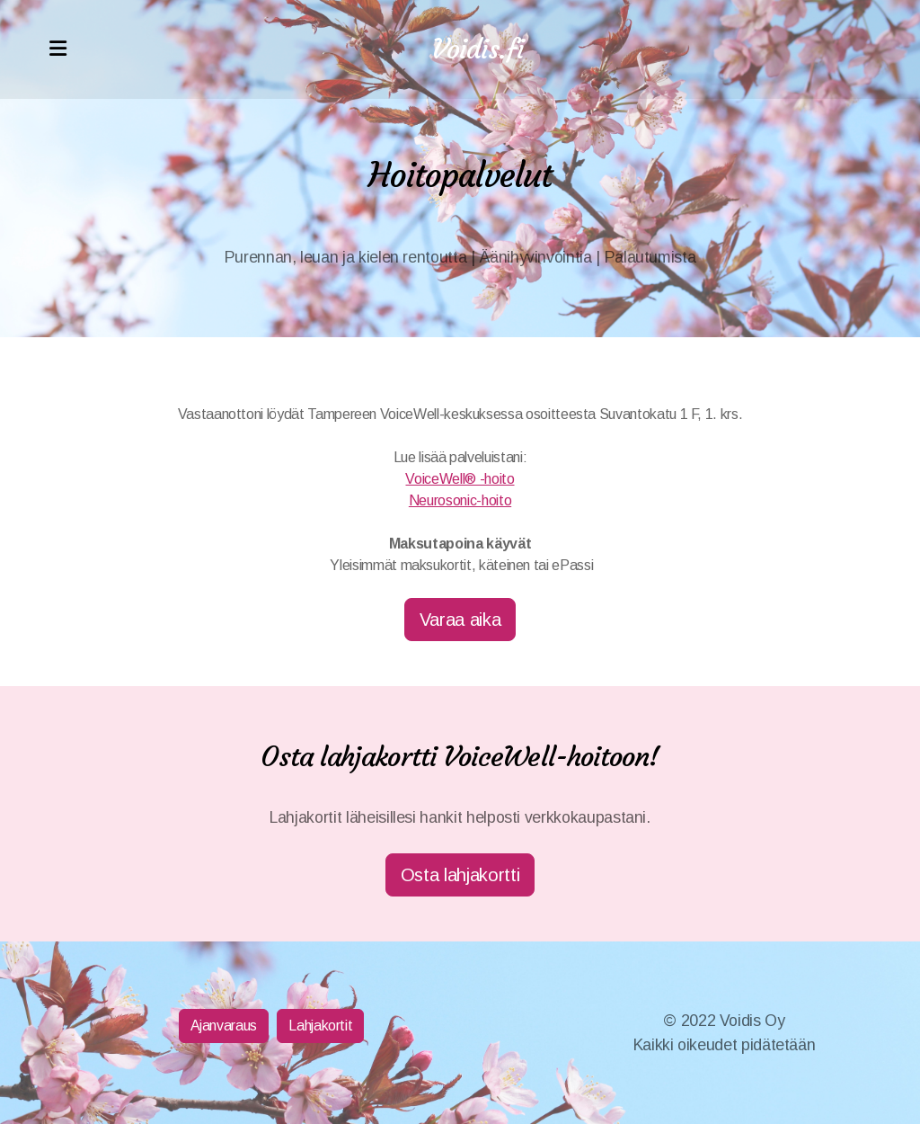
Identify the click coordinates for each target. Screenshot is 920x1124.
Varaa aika (460, 619)
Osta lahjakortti (460, 875)
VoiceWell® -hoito (459, 478)
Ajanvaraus (223, 1025)
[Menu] (57, 49)
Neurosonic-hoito (460, 500)
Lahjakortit (320, 1025)
